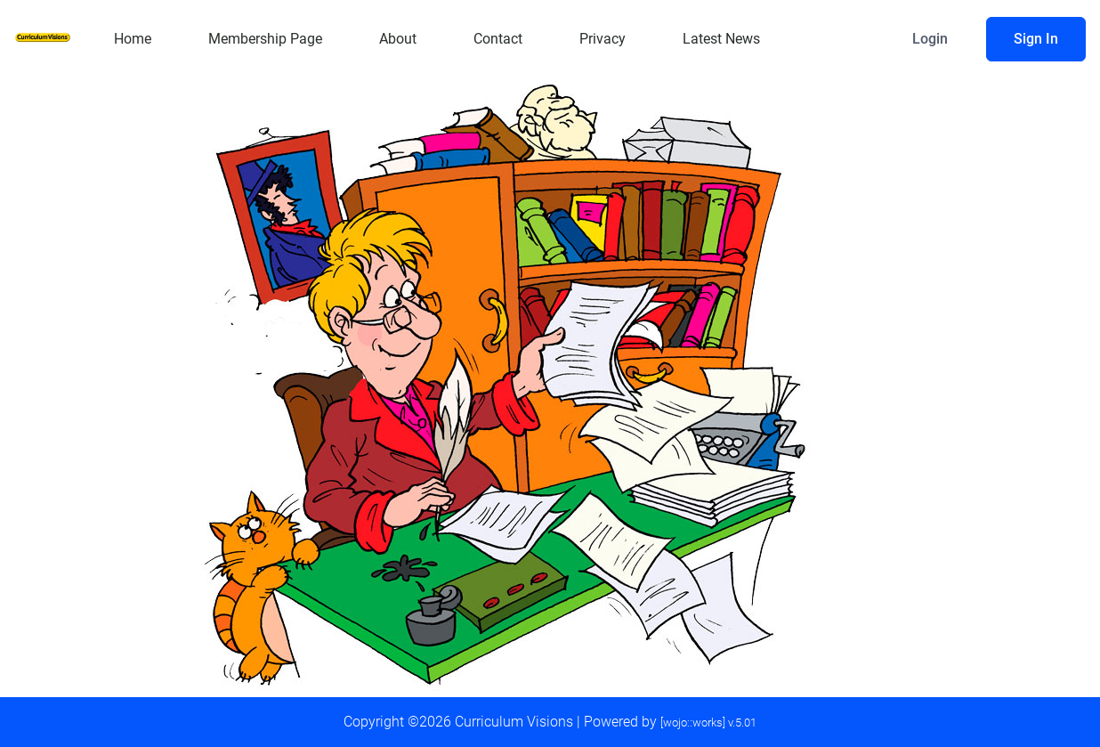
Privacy (602, 38)
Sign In (1036, 38)
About (398, 38)
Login (930, 38)
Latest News (721, 38)
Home (132, 38)
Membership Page (265, 38)
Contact (497, 38)
